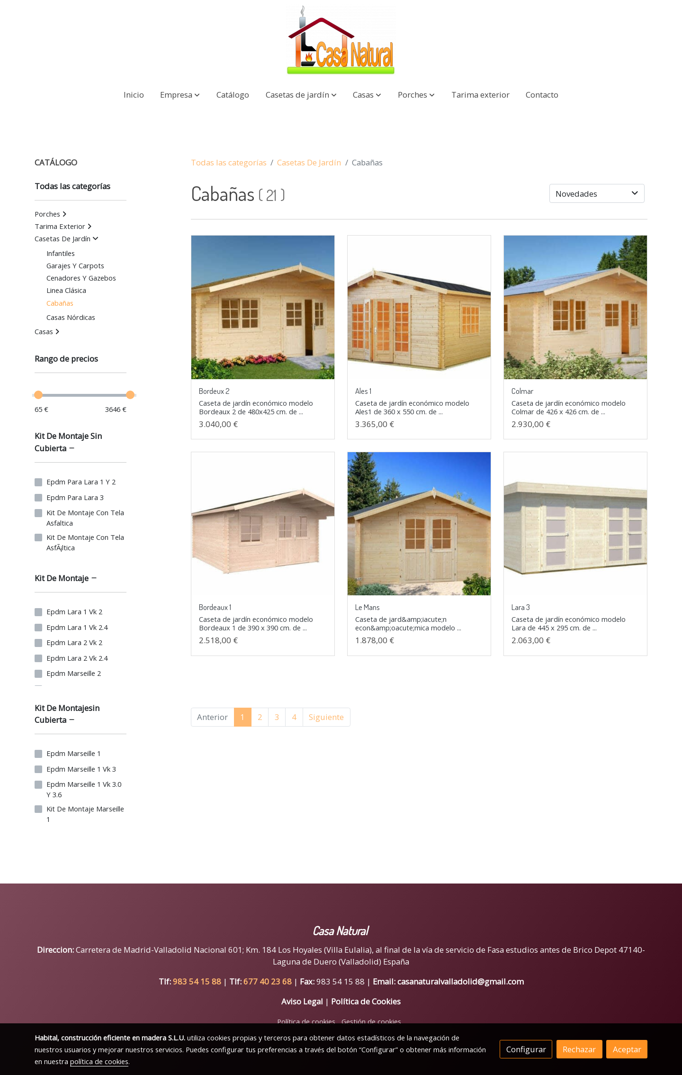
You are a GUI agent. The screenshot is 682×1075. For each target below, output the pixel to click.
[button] (180, 95)
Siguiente (326, 716)
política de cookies (99, 1061)
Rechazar (579, 1049)
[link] (341, 40)
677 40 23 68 (268, 981)
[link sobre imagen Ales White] (419, 307)
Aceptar (627, 1049)
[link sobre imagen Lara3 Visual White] (575, 524)
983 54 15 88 (197, 981)
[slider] (38, 395)
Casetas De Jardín (309, 162)
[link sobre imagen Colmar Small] (575, 307)
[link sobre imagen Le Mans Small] (419, 524)
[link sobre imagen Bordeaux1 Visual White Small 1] (263, 524)
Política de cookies (306, 1021)
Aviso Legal (302, 1001)
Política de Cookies (366, 1001)
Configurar (526, 1049)
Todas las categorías (229, 162)
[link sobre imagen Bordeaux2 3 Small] (263, 307)
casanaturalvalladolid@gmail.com (460, 981)
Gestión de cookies (371, 1021)
